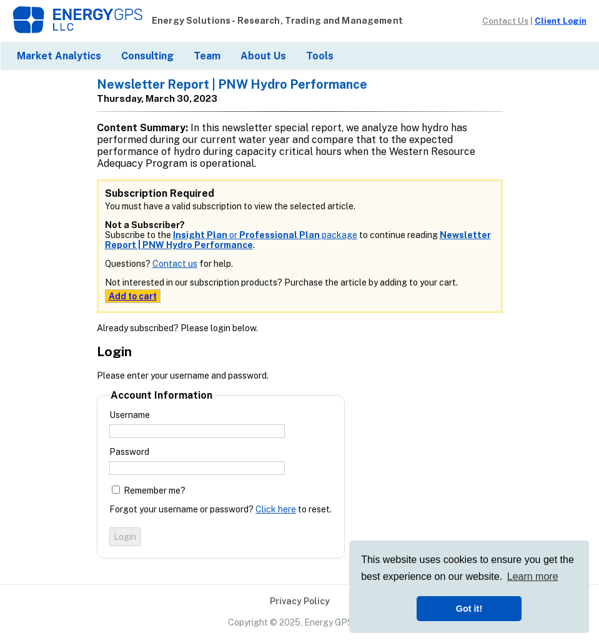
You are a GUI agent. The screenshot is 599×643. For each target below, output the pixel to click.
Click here (275, 509)
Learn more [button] (532, 576)
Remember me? (155, 491)
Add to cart (133, 296)
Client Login (561, 21)
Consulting (147, 56)
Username (129, 415)
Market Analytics (59, 56)
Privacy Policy (300, 601)
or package (265, 235)
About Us (263, 56)
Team (207, 56)
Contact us (174, 264)
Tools (320, 56)
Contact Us (505, 21)
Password (129, 452)
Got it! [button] (469, 609)
